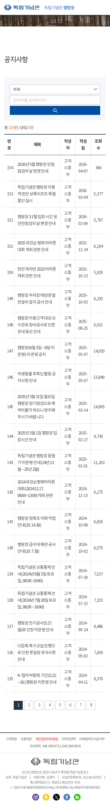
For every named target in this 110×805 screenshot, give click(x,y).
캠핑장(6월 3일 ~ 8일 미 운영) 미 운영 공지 (35, 351)
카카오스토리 (46, 797)
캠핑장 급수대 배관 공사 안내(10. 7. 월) (36, 548)
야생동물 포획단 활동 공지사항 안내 (36, 377)
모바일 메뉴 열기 (101, 8)
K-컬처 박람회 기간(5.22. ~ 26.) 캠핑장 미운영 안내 (36, 679)
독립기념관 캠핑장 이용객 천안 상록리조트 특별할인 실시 (36, 194)
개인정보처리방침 (46, 739)
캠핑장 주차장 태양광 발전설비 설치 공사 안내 (36, 299)
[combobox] (55, 89)
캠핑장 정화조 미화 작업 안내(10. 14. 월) (36, 522)
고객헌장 (11, 739)
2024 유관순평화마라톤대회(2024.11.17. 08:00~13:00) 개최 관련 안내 (36, 492)
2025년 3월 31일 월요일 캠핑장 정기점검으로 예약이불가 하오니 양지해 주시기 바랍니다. (36, 407)
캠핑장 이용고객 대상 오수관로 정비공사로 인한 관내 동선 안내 (36, 325)
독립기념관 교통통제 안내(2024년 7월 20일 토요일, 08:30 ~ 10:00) (36, 600)
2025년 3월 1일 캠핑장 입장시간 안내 (37, 436)
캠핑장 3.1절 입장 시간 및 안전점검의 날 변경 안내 (37, 220)
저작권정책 (68, 739)
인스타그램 (35, 797)
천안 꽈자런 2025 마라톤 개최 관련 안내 (36, 272)
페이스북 (66, 797)
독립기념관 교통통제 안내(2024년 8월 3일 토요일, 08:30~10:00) (36, 574)
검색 (55, 110)
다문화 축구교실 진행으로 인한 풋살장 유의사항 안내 (36, 653)
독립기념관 (39, 7)
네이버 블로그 (77, 797)
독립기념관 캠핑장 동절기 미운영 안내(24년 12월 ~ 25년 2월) (36, 463)
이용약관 (26, 739)
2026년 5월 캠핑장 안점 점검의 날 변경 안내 (35, 168)
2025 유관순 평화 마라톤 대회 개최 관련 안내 (36, 246)
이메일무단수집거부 (91, 739)
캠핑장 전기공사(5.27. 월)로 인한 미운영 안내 (35, 626)
